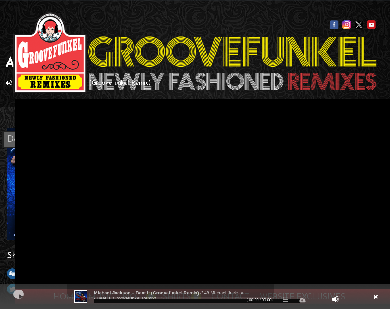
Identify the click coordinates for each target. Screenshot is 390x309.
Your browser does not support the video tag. (202, 192)
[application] (195, 296)
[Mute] (335, 299)
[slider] (197, 301)
